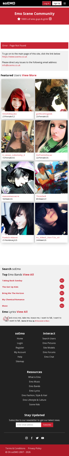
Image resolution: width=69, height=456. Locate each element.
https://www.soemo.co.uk (14, 56)
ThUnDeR (41, 196)
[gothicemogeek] (51, 95)
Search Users (49, 338)
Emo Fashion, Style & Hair (34, 395)
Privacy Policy (34, 448)
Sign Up (57, 3)
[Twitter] (37, 438)
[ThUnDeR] (51, 178)
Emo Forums (49, 352)
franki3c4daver (10, 237)
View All (28, 274)
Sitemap (20, 361)
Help (20, 356)
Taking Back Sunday (12, 280)
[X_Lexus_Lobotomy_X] (17, 136)
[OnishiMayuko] (17, 95)
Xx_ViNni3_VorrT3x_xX (48, 237)
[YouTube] (42, 438)
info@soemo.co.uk (11, 65)
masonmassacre (10, 196)
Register (20, 347)
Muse (5, 305)
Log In (46, 3)
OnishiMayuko (9, 113)
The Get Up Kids (10, 286)
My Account (20, 352)
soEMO (9, 3)
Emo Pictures (49, 343)
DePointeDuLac (44, 155)
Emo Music (34, 381)
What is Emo (34, 377)
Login (20, 343)
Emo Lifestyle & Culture (34, 399)
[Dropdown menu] (64, 3)
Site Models (49, 347)
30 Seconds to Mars (42, 321)
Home (20, 338)
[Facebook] (31, 438)
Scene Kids (34, 404)
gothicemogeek (44, 113)
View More (29, 75)
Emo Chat (49, 356)
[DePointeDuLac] (51, 136)
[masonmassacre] (17, 178)
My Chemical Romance (13, 299)
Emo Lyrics (34, 390)
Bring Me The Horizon (13, 293)
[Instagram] (50, 19)
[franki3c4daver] (17, 219)
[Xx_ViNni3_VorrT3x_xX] (51, 219)
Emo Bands (34, 386)
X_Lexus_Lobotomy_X (13, 155)
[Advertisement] (34, 33)
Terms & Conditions (15, 448)
